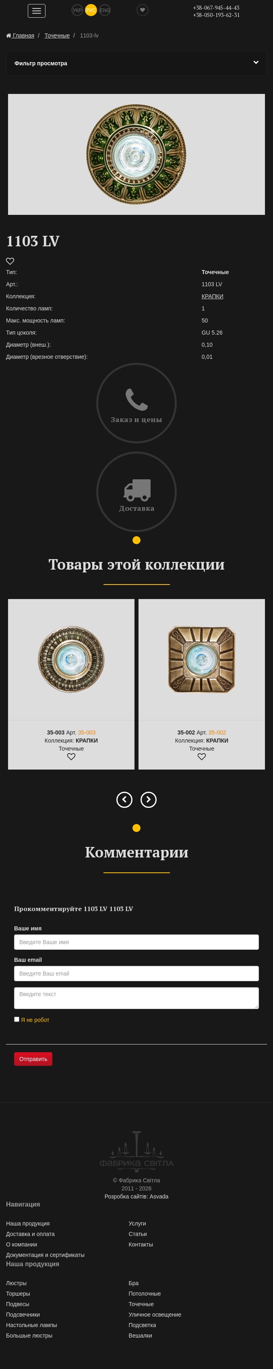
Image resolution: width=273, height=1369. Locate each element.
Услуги (137, 1223)
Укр (77, 10)
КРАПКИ (212, 296)
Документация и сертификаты (45, 1255)
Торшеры (18, 1293)
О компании (21, 1244)
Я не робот (32, 1020)
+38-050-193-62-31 (216, 15)
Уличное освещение (155, 1314)
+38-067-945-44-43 (216, 7)
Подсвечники (23, 1314)
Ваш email (28, 960)
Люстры (16, 1283)
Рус (91, 10)
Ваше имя (27, 928)
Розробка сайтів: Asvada (137, 1196)
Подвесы (17, 1304)
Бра (134, 1283)
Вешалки (140, 1335)
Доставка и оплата (30, 1234)
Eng (105, 10)
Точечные (141, 1304)
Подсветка (142, 1325)
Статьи (138, 1234)
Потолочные (145, 1293)
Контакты (141, 1244)
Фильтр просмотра (136, 63)
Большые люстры (29, 1335)
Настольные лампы (31, 1325)
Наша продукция (28, 1223)
